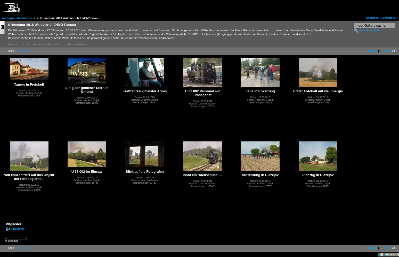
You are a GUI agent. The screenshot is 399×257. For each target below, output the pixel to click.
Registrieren (388, 18)
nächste (372, 51)
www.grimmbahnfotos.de (19, 18)
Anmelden (372, 18)
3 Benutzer (17, 229)
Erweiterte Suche (369, 30)
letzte (387, 51)
